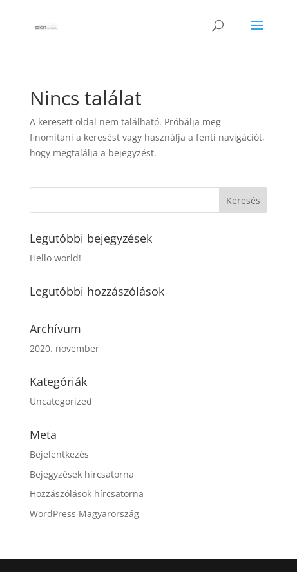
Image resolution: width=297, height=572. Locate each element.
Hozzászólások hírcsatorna (87, 493)
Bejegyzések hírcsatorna (82, 474)
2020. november (64, 348)
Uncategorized (61, 401)
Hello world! (55, 258)
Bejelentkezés (59, 454)
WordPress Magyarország (84, 513)
